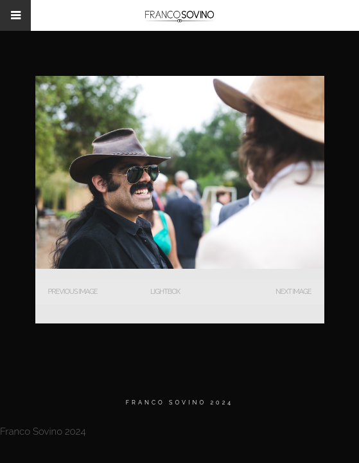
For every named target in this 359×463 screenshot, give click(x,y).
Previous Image (73, 291)
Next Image (293, 291)
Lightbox (165, 291)
